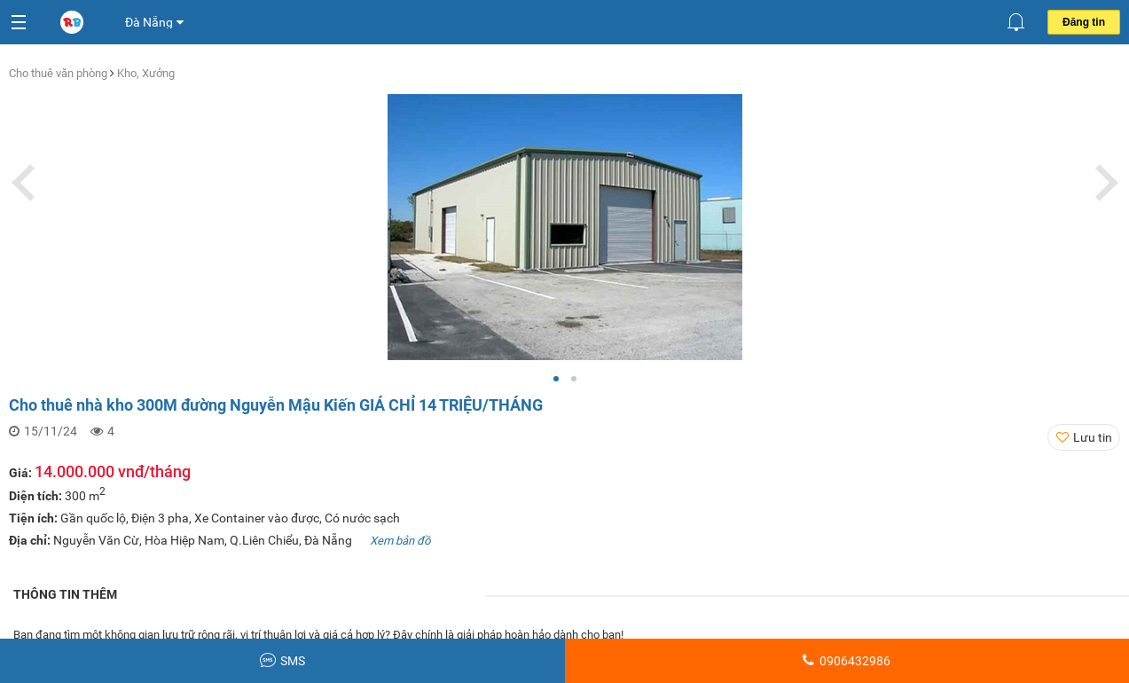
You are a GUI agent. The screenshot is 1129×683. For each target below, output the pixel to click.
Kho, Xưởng (146, 73)
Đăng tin (1083, 22)
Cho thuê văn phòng (59, 73)
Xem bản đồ (400, 540)
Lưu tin (1092, 437)
